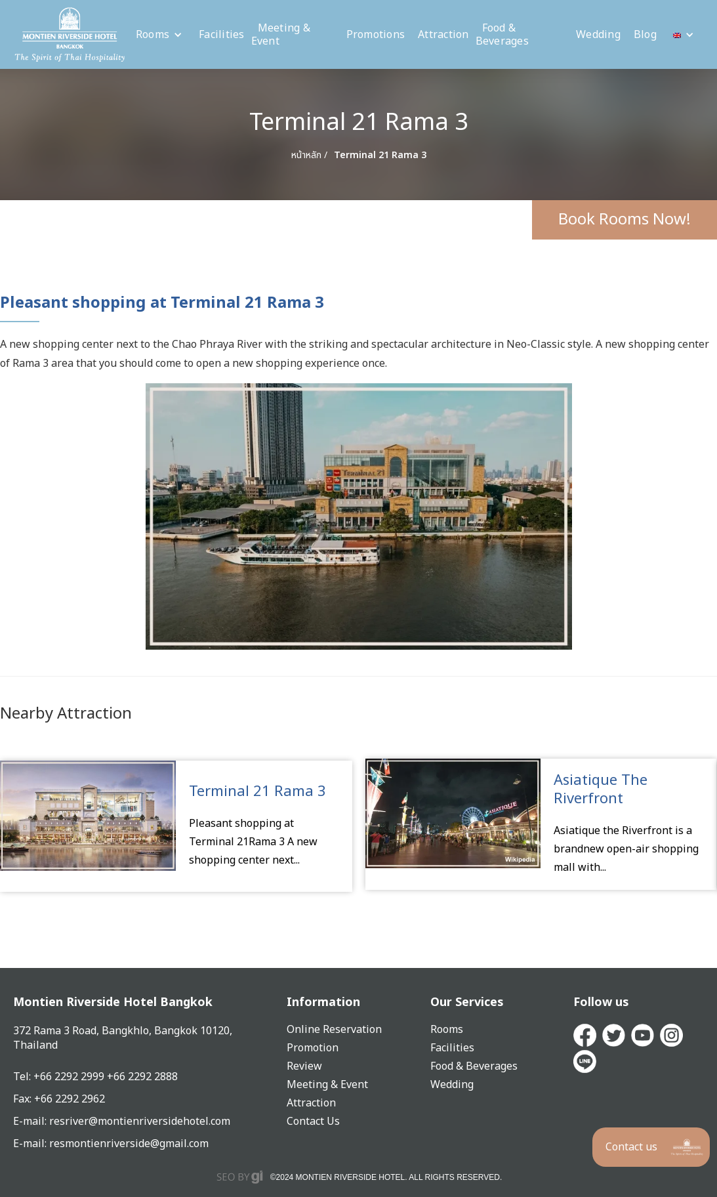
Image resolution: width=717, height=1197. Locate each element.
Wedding (598, 35)
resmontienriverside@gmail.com (129, 1144)
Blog (645, 35)
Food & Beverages (502, 34)
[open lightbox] (359, 516)
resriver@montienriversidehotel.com (139, 1121)
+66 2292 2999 (70, 1077)
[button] (159, 34)
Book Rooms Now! (624, 220)
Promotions (375, 35)
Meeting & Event (280, 34)
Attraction (443, 35)
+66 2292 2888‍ (142, 1077)
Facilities (222, 35)
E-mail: (31, 1144)
